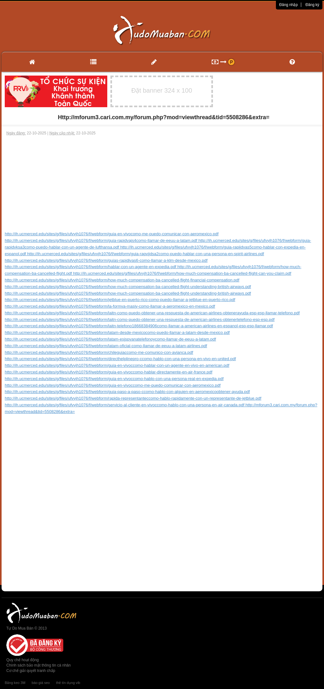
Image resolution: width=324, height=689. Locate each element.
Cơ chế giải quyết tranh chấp (30, 670)
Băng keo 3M (15, 683)
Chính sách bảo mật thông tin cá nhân (38, 665)
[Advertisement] (162, 183)
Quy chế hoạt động (22, 660)
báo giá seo (41, 683)
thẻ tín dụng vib (68, 683)
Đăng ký (312, 5)
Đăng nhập (288, 5)
